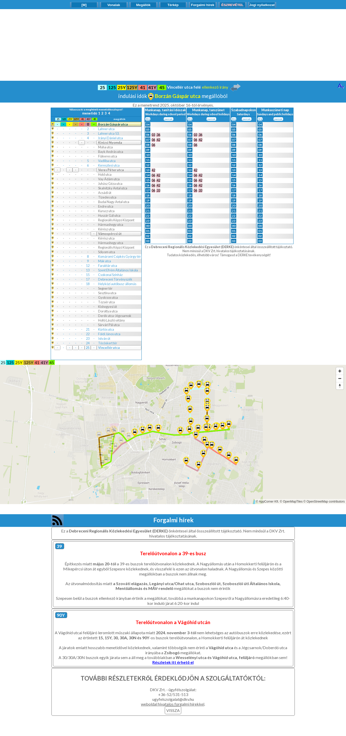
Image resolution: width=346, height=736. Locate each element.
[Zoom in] (339, 371)
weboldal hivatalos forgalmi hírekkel (172, 704)
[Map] (173, 434)
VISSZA (173, 710)
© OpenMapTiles (291, 501)
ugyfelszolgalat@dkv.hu (173, 699)
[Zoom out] (339, 378)
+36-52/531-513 (173, 694)
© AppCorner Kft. (267, 501)
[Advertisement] (173, 44)
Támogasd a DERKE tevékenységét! (245, 255)
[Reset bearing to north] (339, 385)
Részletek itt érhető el (173, 662)
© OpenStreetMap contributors (324, 501)
